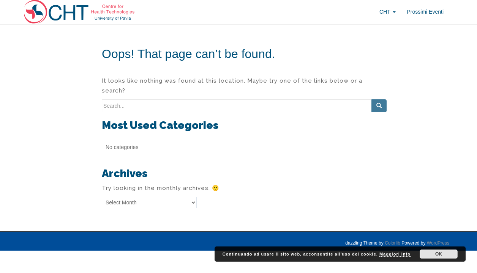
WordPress (438, 243)
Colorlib (392, 243)
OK (438, 254)
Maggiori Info (395, 254)
